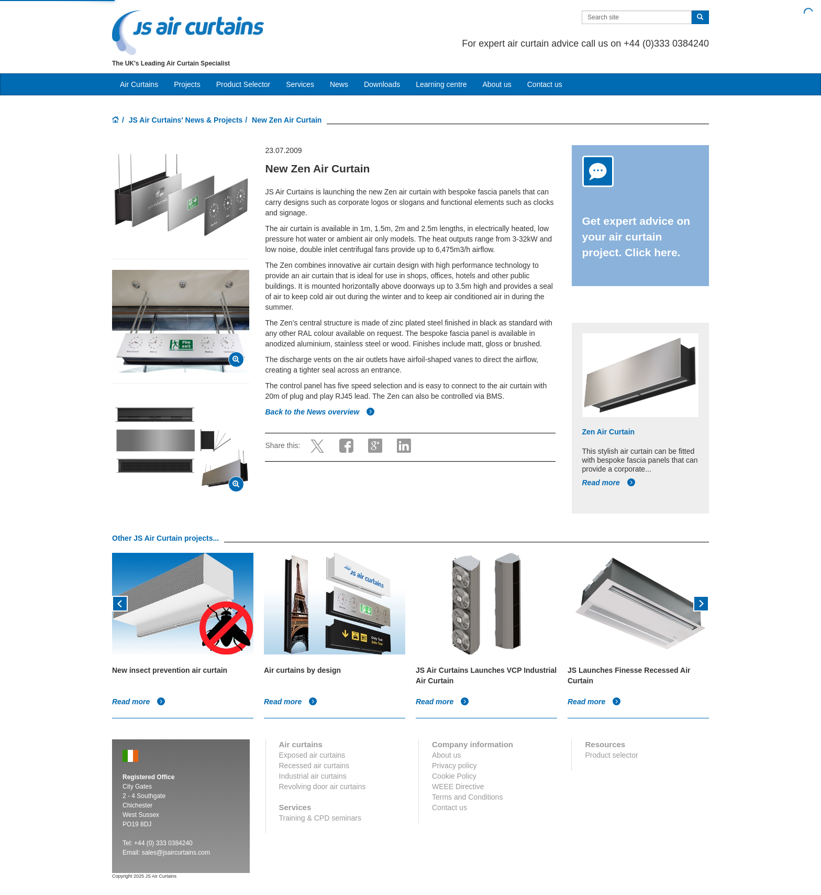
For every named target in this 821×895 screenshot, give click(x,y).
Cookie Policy (454, 776)
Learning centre (441, 84)
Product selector (611, 755)
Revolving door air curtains (322, 786)
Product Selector (243, 84)
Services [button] (300, 84)
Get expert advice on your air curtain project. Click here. (636, 236)
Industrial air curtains (313, 776)
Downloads (382, 84)
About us (496, 84)
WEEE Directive (458, 786)
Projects (187, 84)
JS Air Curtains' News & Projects (186, 120)
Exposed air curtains (312, 755)
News (339, 84)
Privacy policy (454, 765)
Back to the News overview (320, 412)
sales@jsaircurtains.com (176, 852)
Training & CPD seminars (320, 818)
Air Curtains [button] (139, 84)
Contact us (544, 84)
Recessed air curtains (314, 765)
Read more (609, 482)
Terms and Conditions (467, 797)
